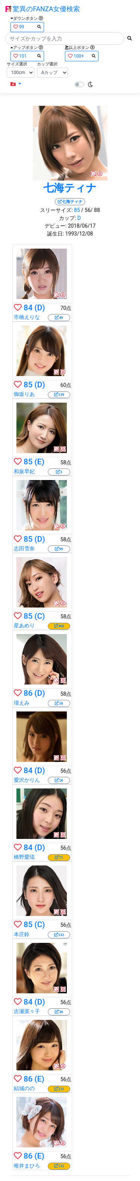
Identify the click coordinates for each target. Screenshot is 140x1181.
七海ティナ (70, 188)
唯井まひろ (27, 1166)
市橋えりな (27, 317)
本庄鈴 (21, 934)
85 (77, 210)
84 (28, 307)
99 (27, 27)
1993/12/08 (79, 234)
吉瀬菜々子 (27, 1011)
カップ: (67, 218)
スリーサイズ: (56, 210)
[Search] (64, 38)
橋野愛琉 (24, 857)
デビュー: (55, 226)
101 (27, 56)
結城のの (24, 1088)
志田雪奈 (24, 548)
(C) (39, 616)
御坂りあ (24, 394)
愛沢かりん (27, 780)
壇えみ (21, 703)
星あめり (24, 625)
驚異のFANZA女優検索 (42, 9)
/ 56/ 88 (90, 210)
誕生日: (55, 234)
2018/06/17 (82, 226)
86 (28, 693)
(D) (39, 307)
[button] (16, 84)
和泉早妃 (24, 471)
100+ (82, 56)
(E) (39, 461)
